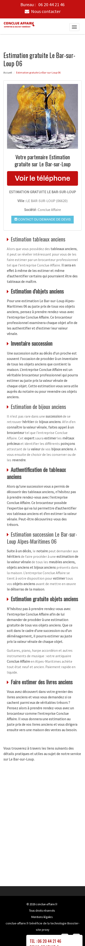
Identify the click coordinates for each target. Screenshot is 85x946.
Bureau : (42, 4)
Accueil (7, 72)
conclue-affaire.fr (46, 904)
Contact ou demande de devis (42, 219)
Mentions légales (42, 917)
